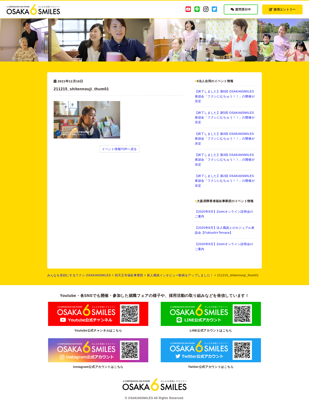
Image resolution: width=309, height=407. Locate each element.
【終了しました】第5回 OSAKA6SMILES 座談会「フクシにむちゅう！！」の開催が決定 (225, 117)
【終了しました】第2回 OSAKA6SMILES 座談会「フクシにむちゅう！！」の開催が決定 (225, 180)
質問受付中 (241, 9)
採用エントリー (282, 9)
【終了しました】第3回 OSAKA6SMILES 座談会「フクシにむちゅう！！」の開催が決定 (225, 159)
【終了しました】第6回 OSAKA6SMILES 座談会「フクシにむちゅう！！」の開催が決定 (225, 96)
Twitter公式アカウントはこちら (210, 367)
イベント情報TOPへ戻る (119, 149)
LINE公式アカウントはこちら (211, 330)
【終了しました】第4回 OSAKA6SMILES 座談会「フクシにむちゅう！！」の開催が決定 (225, 138)
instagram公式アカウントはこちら (98, 367)
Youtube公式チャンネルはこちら (98, 330)
